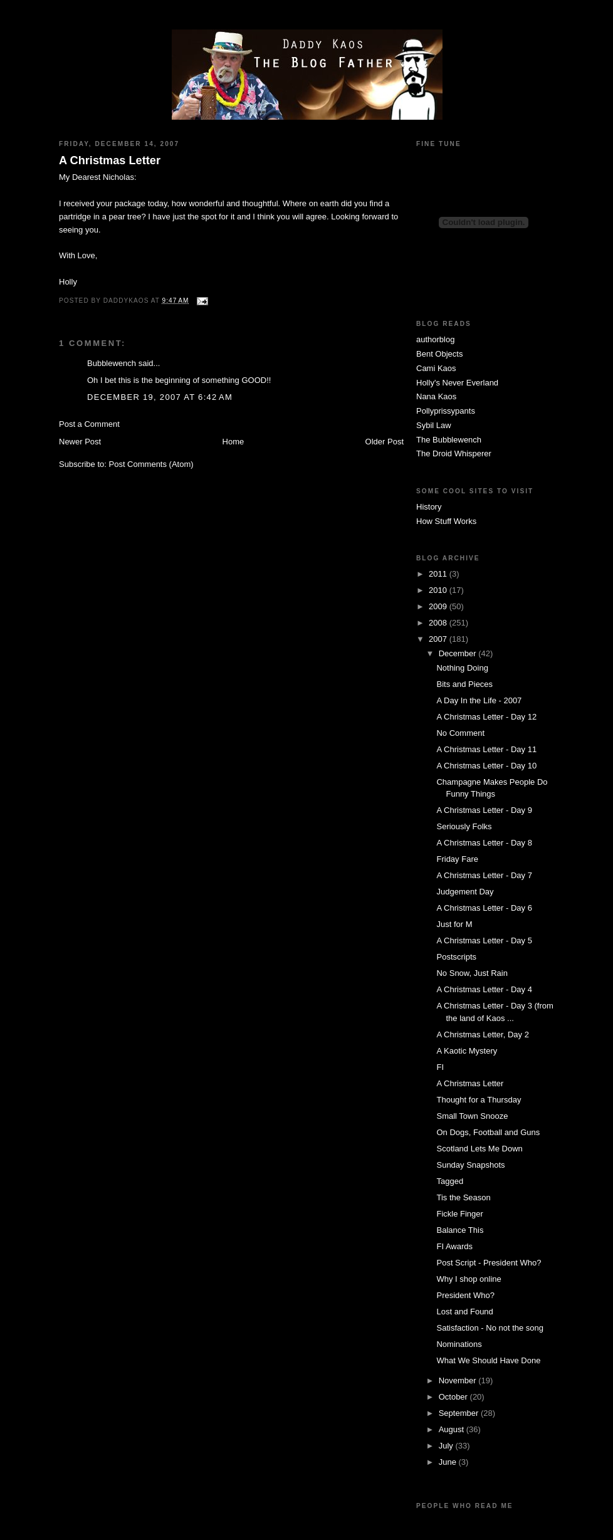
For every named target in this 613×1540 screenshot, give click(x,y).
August (452, 1429)
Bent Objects (439, 354)
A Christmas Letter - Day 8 (484, 842)
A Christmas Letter (109, 160)
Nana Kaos (436, 396)
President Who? (465, 1295)
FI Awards (454, 1246)
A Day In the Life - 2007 (478, 700)
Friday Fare (457, 859)
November (459, 1380)
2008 (439, 622)
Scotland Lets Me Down (479, 1148)
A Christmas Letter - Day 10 (486, 765)
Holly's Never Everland (457, 382)
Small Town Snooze (472, 1116)
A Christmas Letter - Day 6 (484, 908)
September (460, 1413)
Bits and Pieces (464, 684)
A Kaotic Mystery (466, 1050)
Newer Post (80, 441)
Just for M (454, 924)
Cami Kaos (436, 368)
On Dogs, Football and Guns (488, 1132)
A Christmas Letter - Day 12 (486, 716)
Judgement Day (464, 891)
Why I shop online (468, 1279)
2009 (439, 606)
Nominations (458, 1344)
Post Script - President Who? (488, 1262)
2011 (439, 574)
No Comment (460, 733)
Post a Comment (89, 424)
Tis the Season (463, 1197)
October (454, 1396)
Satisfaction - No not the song (489, 1328)
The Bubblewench (448, 439)
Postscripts (456, 956)
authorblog (435, 339)
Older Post (384, 441)
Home (233, 441)
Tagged (449, 1181)
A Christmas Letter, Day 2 (482, 1034)
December (459, 653)
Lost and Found (464, 1311)
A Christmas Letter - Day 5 (484, 940)
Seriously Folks (463, 826)
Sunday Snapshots (470, 1165)
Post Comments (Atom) (151, 464)
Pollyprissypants (445, 411)
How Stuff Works (446, 521)
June (449, 1462)
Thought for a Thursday (478, 1099)
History (428, 506)
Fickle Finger (459, 1213)
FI (440, 1067)
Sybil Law (433, 425)
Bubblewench (111, 363)
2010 (439, 590)
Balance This (459, 1230)
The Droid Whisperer (453, 453)
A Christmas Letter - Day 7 (484, 875)
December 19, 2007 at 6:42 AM (160, 397)
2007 (439, 639)
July (447, 1445)
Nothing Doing (462, 668)
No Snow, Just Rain (471, 973)
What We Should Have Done (488, 1360)
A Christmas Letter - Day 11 (486, 749)
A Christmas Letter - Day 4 (484, 989)
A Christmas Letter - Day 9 (484, 810)
